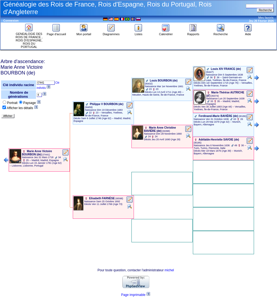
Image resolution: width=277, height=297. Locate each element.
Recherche (220, 33)
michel (169, 270)
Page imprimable (133, 295)
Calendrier (166, 33)
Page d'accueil (56, 33)
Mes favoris (265, 17)
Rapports (193, 33)
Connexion (11, 20)
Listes (138, 33)
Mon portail (83, 33)
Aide (248, 33)
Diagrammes (111, 33)
